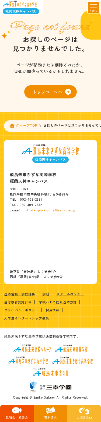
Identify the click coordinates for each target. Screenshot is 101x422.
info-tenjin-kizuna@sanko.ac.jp (50, 210)
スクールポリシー (70, 294)
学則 (45, 294)
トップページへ (52, 92)
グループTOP (26, 125)
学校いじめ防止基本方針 (58, 302)
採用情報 (53, 310)
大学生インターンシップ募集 (26, 318)
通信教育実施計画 (18, 302)
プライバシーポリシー (21, 310)
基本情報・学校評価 (19, 294)
